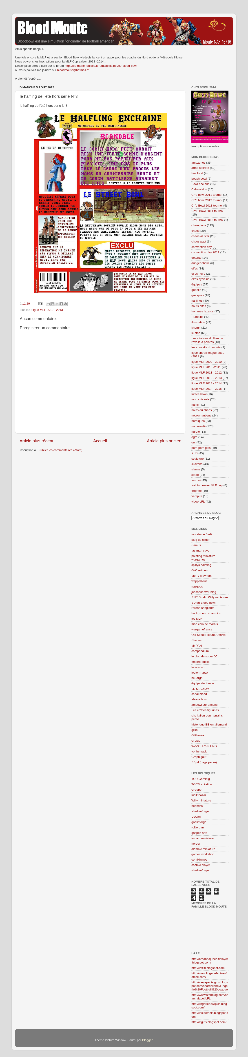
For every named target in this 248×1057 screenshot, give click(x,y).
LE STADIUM (200, 688)
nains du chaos (201, 410)
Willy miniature (201, 800)
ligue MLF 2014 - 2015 (206, 388)
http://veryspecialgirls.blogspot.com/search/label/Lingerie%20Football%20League (209, 986)
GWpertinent (199, 570)
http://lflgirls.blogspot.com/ (208, 1022)
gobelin (196, 290)
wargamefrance (201, 629)
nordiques (198, 421)
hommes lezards (202, 311)
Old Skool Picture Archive (208, 634)
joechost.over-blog (203, 592)
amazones (198, 162)
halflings (197, 300)
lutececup (197, 667)
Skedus (196, 640)
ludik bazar (198, 795)
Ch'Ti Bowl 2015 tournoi (207, 220)
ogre (194, 437)
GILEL (195, 740)
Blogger (147, 1040)
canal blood (199, 694)
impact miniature (202, 838)
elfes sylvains (200, 279)
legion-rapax (199, 672)
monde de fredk (202, 534)
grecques (197, 295)
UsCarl (196, 816)
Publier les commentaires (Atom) (60, 450)
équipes (196, 284)
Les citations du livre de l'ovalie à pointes (207, 340)
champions (198, 225)
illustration (198, 322)
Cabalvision (199, 189)
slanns (195, 469)
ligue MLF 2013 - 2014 (206, 383)
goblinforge (198, 822)
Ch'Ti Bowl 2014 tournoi (207, 211)
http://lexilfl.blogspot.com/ (208, 968)
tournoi (196, 480)
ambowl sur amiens (204, 704)
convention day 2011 (205, 252)
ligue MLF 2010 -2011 (206, 367)
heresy (196, 843)
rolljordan (197, 827)
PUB (194, 453)
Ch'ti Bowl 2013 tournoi (206, 205)
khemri (196, 327)
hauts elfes (198, 306)
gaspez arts (199, 832)
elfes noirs (198, 273)
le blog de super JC (204, 656)
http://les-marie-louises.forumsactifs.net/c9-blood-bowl (101, 65)
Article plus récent (36, 440)
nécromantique (201, 415)
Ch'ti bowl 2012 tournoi (206, 200)
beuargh (197, 678)
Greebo (196, 789)
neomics (197, 806)
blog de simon (200, 539)
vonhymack (199, 751)
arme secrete (200, 167)
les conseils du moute (206, 347)
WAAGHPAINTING (204, 746)
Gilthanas (197, 735)
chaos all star (200, 236)
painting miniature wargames (203, 557)
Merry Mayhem (201, 575)
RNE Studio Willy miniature (209, 597)
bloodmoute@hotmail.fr (73, 70)
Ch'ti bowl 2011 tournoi (206, 194)
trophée (196, 490)
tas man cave (200, 550)
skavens (197, 464)
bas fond (197, 173)
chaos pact (198, 241)
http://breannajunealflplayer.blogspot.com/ (209, 960)
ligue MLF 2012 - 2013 (48, 310)
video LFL (198, 501)
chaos (195, 230)
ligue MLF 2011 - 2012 (206, 372)
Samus (196, 545)
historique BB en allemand (209, 724)
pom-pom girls (201, 448)
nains (195, 404)
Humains (197, 316)
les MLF (196, 618)
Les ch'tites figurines (205, 710)
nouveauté (198, 426)
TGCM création (201, 784)
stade (195, 474)
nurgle (195, 431)
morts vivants (200, 399)
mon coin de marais (204, 624)
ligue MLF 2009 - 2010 (206, 361)
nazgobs (197, 586)
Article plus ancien (164, 440)
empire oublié (200, 661)
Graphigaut (198, 757)
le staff (195, 333)
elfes (194, 268)
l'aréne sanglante (202, 608)
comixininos (199, 859)
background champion (206, 613)
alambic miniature (203, 849)
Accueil (100, 440)
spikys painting (201, 565)
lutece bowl (199, 394)
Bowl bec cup (200, 184)
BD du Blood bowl (203, 602)
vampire (196, 496)
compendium (200, 651)
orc (193, 442)
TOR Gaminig (200, 779)
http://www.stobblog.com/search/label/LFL (209, 996)
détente (196, 257)
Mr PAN (196, 645)
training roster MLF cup (207, 485)
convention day (201, 247)
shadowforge (200, 811)
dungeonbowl (200, 263)
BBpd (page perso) (204, 762)
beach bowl (199, 178)
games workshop (202, 854)
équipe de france (202, 683)
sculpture (197, 458)
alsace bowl (199, 699)
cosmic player (200, 865)
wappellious (199, 581)
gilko (194, 730)
